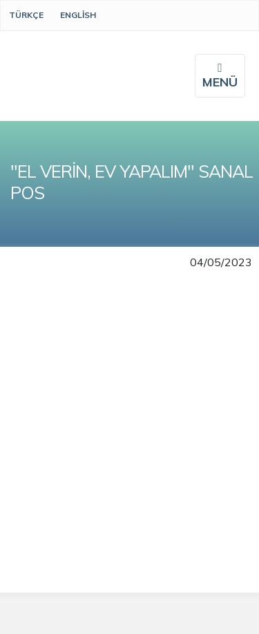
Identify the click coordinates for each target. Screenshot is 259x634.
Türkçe (26, 15)
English (78, 15)
